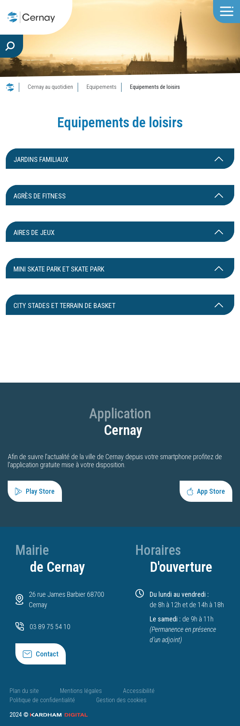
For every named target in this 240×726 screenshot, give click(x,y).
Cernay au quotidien (50, 86)
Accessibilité (139, 690)
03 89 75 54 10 (50, 627)
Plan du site (24, 690)
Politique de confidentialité (42, 700)
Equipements (102, 86)
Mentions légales (81, 690)
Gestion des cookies (121, 700)
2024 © (49, 714)
